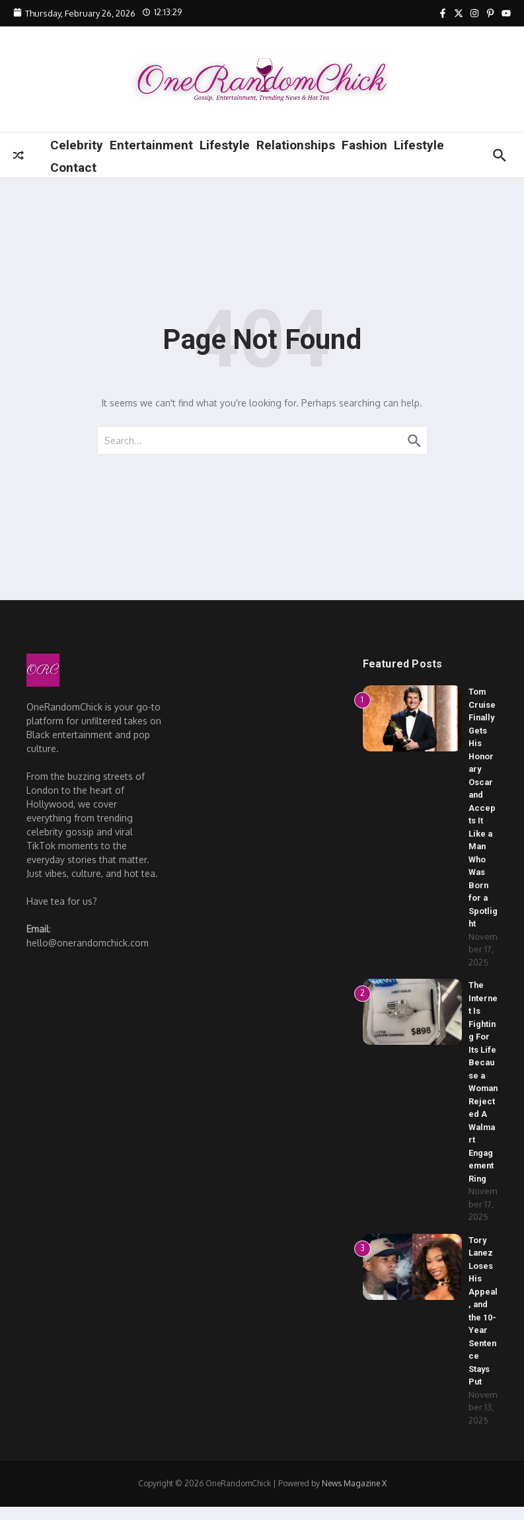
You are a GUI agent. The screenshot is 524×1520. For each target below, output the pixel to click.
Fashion (364, 145)
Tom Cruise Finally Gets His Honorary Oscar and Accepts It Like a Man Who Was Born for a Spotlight (483, 808)
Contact (73, 167)
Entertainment (151, 145)
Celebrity (76, 145)
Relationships (295, 145)
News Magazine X (354, 1496)
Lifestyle (225, 145)
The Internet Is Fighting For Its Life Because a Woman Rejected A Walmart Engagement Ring (482, 1088)
